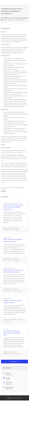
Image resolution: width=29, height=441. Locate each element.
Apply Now (14, 361)
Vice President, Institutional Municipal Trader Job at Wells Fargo (12, 333)
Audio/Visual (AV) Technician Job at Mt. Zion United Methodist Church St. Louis (13, 207)
